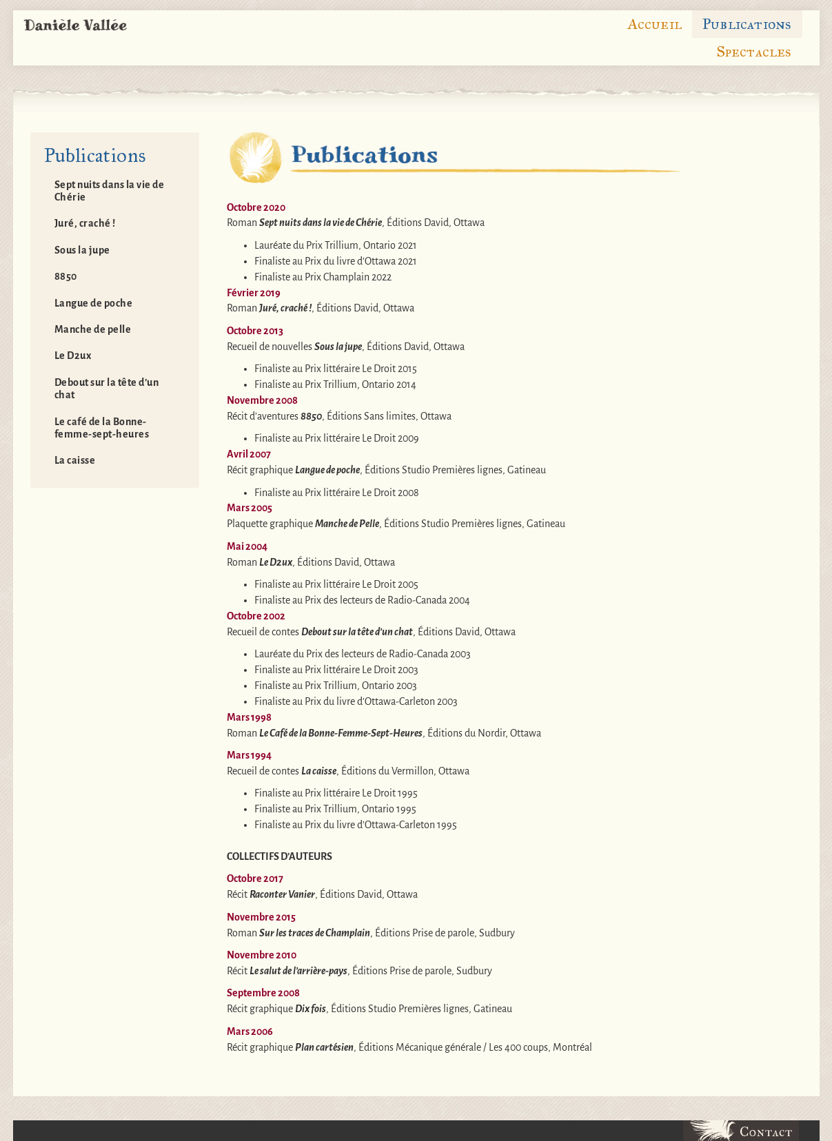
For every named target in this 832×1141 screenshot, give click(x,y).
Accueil (654, 23)
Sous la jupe (82, 250)
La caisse (75, 460)
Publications (746, 23)
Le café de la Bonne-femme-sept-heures (102, 428)
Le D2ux (73, 355)
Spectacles (754, 51)
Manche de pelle (93, 329)
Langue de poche (93, 303)
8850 (65, 276)
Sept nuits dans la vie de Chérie (109, 191)
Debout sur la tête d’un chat (106, 388)
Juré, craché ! (85, 223)
